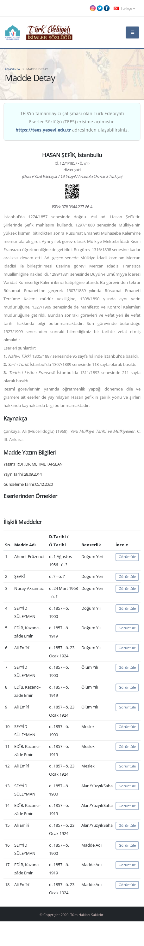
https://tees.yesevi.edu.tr (43, 130)
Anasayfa (12, 69)
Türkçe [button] (124, 8)
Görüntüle (127, 556)
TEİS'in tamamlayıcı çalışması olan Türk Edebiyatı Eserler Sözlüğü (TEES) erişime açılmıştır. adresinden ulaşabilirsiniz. (72, 121)
